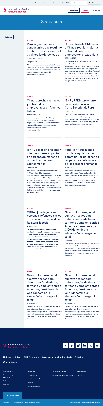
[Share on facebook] (65, 345)
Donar (85, 10)
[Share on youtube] (97, 345)
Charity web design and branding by (80, 402)
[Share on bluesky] (78, 345)
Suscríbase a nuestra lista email (63, 375)
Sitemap (79, 375)
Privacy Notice (81, 371)
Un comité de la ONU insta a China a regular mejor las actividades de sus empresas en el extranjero (82, 49)
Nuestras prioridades (34, 379)
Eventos (56, 3)
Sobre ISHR (65, 3)
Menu (97, 10)
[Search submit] (72, 3)
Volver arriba (14, 395)
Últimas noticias (11, 357)
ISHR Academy (31, 357)
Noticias (30, 40)
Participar (74, 10)
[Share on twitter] (71, 345)
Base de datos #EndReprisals (56, 357)
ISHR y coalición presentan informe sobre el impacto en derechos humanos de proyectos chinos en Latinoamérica (44, 156)
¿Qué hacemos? (33, 375)
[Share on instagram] (90, 345)
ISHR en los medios (34, 386)
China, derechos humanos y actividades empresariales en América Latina (43, 105)
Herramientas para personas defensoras (12, 376)
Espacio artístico (58, 379)
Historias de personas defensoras (39, 3)
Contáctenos (10, 362)
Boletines (79, 357)
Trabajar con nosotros (59, 371)
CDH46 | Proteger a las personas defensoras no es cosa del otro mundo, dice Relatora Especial (44, 217)
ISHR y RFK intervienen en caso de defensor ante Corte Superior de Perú (81, 103)
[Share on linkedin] (84, 345)
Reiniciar (8, 37)
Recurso (30, 96)
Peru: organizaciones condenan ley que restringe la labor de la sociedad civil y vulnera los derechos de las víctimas (44, 51)
